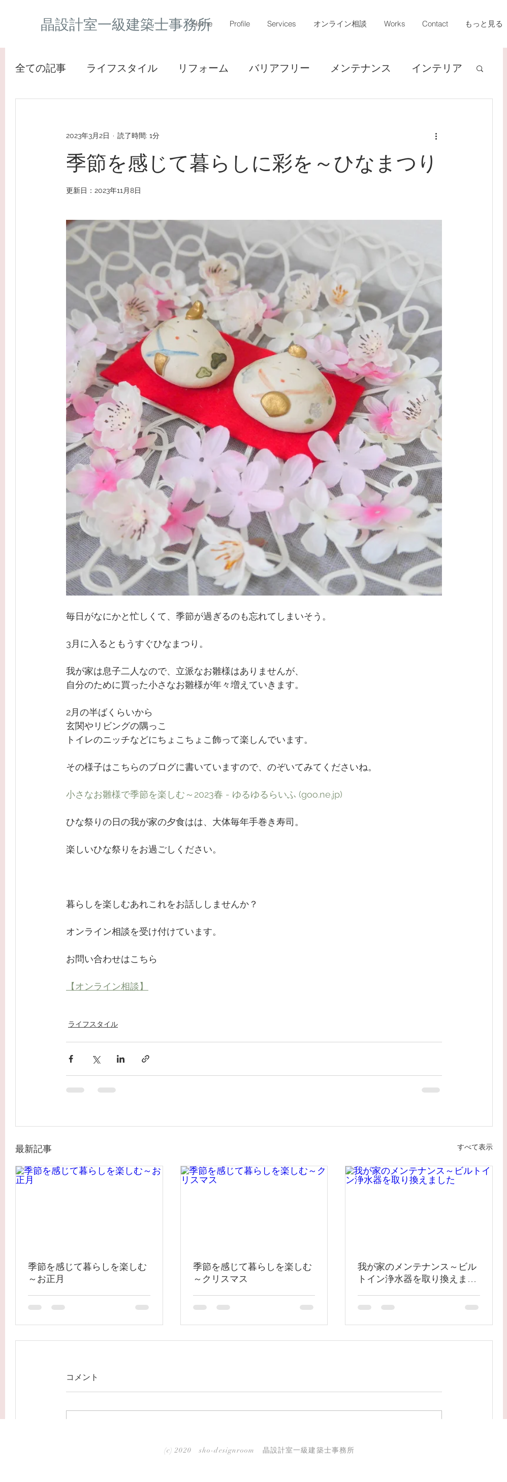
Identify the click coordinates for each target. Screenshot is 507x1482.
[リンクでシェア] (145, 1059)
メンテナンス (360, 68)
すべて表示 (475, 1147)
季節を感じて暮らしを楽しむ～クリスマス (252, 1273)
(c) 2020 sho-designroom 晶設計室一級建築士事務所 (259, 1450)
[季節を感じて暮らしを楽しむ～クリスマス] (254, 1207)
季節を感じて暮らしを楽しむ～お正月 (87, 1273)
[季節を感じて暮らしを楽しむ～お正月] (89, 1207)
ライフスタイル (121, 68)
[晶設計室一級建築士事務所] (131, 24)
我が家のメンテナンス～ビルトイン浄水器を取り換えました (417, 1273)
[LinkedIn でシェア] (120, 1059)
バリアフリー (279, 68)
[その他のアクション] (436, 135)
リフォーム (203, 68)
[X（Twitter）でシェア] (96, 1059)
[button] (480, 68)
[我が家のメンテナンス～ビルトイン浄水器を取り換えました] (418, 1207)
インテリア (436, 68)
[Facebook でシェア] (71, 1059)
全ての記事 (40, 68)
